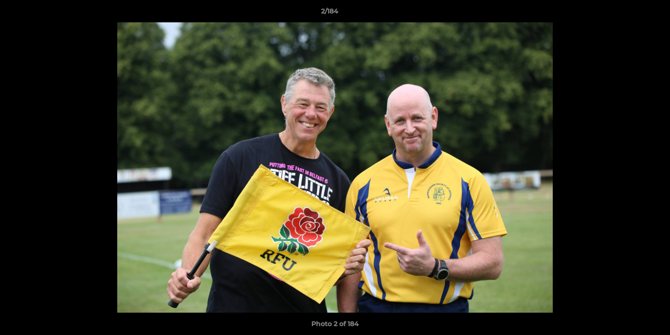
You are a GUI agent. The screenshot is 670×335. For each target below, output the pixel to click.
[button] (630, 13)
